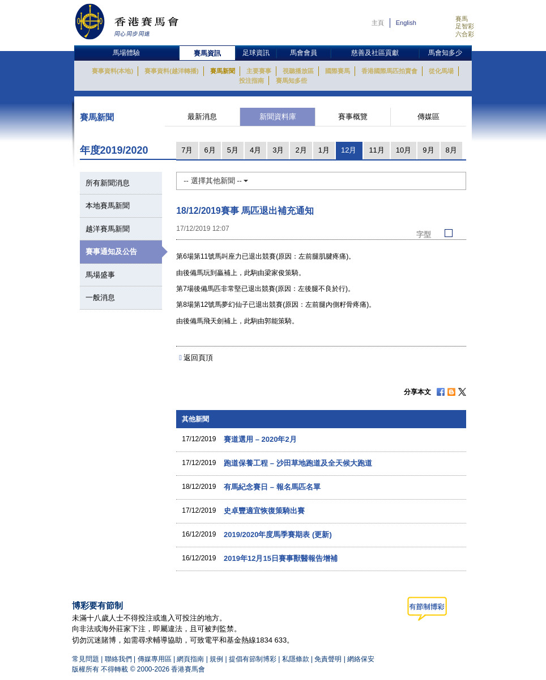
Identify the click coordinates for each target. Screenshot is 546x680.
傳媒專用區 (155, 659)
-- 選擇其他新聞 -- (216, 180)
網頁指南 (190, 659)
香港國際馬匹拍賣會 (389, 70)
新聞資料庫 (277, 116)
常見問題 (85, 659)
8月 (451, 150)
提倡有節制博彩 (252, 659)
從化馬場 (441, 70)
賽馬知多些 (291, 80)
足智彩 (464, 26)
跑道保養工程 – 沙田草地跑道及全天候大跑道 (298, 463)
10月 (403, 150)
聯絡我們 (118, 659)
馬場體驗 (126, 53)
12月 (348, 150)
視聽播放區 (298, 70)
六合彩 (464, 34)
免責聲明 (328, 659)
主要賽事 (258, 70)
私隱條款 (295, 659)
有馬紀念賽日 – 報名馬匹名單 (272, 487)
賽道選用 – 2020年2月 (260, 439)
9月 (428, 150)
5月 (232, 150)
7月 (187, 150)
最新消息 (202, 116)
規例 (217, 659)
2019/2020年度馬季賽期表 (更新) (278, 534)
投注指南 (251, 80)
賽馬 (461, 18)
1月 (324, 150)
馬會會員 (303, 53)
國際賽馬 (337, 70)
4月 (255, 150)
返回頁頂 (198, 357)
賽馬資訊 (207, 53)
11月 (376, 150)
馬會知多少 (445, 53)
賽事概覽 (353, 116)
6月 (210, 150)
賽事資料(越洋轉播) (171, 70)
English (406, 22)
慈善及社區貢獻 (375, 53)
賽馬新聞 (222, 70)
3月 (278, 150)
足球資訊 (256, 53)
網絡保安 (360, 659)
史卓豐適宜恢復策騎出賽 (264, 510)
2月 (300, 150)
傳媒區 (428, 116)
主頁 (378, 22)
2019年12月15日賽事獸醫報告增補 (281, 558)
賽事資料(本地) (112, 70)
